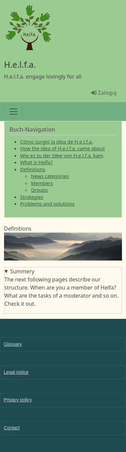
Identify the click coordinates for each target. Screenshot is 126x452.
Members (42, 183)
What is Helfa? (36, 162)
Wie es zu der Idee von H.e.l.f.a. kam (61, 155)
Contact (11, 427)
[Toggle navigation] (13, 111)
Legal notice (16, 372)
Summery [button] (22, 271)
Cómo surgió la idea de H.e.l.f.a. (56, 141)
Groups (39, 189)
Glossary (13, 344)
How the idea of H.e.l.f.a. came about (62, 148)
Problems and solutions (47, 203)
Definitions (32, 169)
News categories (50, 176)
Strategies (31, 196)
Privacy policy (18, 399)
